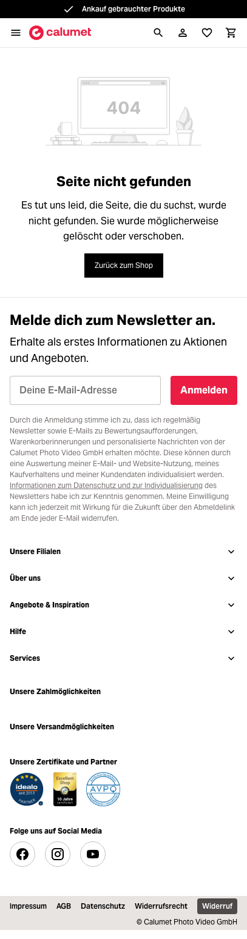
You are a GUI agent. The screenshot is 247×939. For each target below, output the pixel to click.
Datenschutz (103, 906)
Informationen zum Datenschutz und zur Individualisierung (106, 485)
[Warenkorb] (231, 33)
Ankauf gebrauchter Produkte (133, 8)
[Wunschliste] (207, 33)
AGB (63, 906)
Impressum (28, 906)
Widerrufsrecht (161, 906)
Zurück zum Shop (124, 265)
